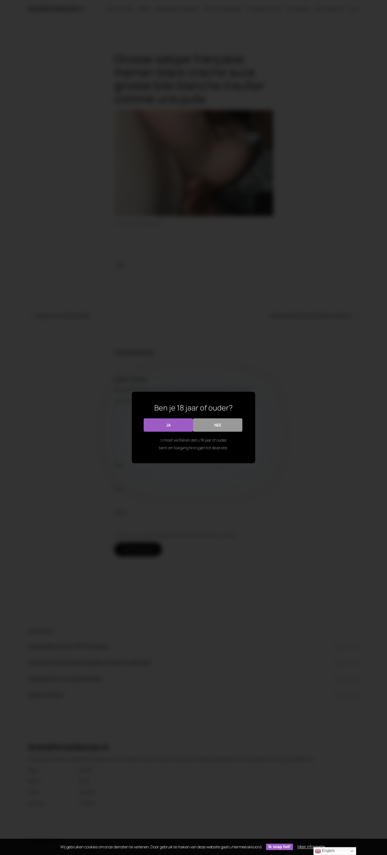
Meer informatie (311, 846)
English (325, 851)
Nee (217, 425)
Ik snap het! (279, 847)
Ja (168, 425)
